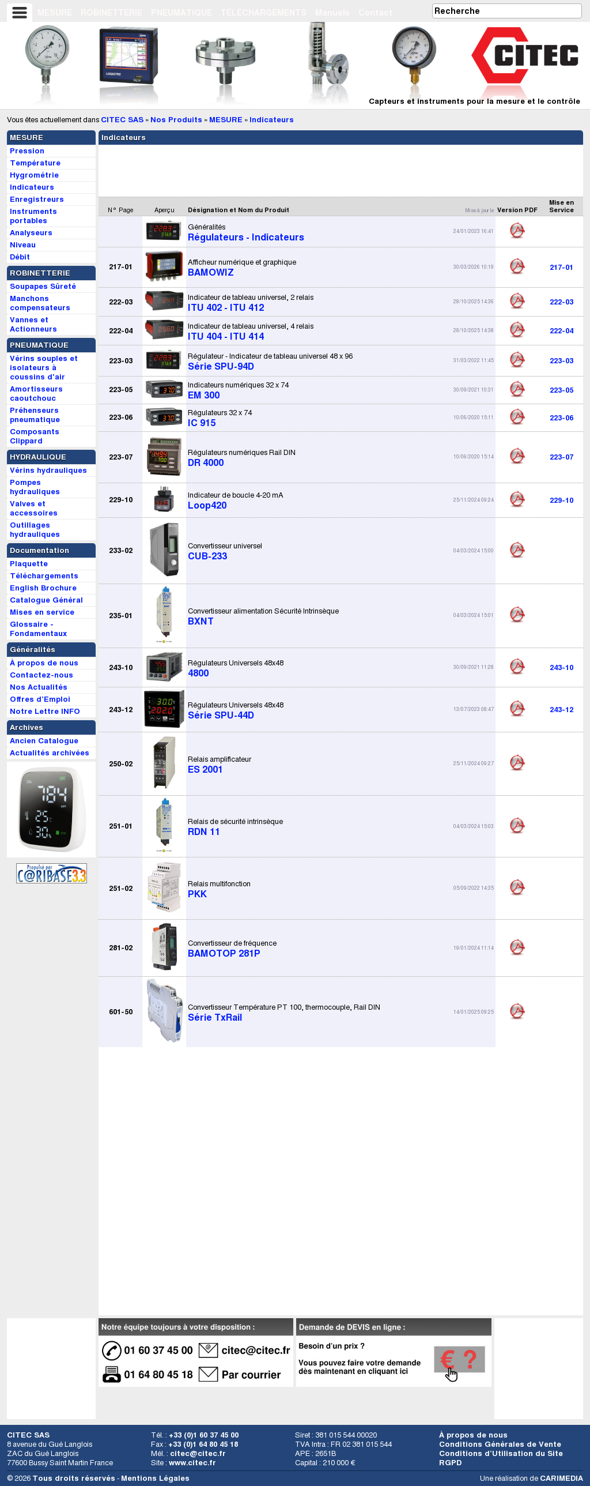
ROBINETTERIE (111, 12)
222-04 (561, 330)
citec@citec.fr (198, 1453)
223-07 (561, 457)
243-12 (561, 709)
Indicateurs (271, 119)
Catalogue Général (46, 600)
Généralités (32, 649)
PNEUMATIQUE (181, 12)
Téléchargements (44, 575)
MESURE (54, 12)
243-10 (561, 667)
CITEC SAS (122, 119)
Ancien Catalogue (44, 740)
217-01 (561, 267)
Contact (375, 12)
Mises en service (42, 612)
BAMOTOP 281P (232, 948)
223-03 (561, 360)
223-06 (561, 417)
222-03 (561, 302)
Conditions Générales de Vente (500, 1444)
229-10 (561, 500)
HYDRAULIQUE (38, 457)
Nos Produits (176, 119)
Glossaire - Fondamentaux (38, 629)
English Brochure (43, 588)
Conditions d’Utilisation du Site (501, 1453)
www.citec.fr (192, 1462)
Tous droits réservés (73, 1478)
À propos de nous (473, 1435)
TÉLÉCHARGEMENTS (264, 12)
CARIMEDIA (561, 1478)
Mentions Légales (155, 1478)
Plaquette (29, 563)
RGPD (450, 1462)
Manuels (332, 12)
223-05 (561, 390)
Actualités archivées (49, 752)
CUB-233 (225, 551)
